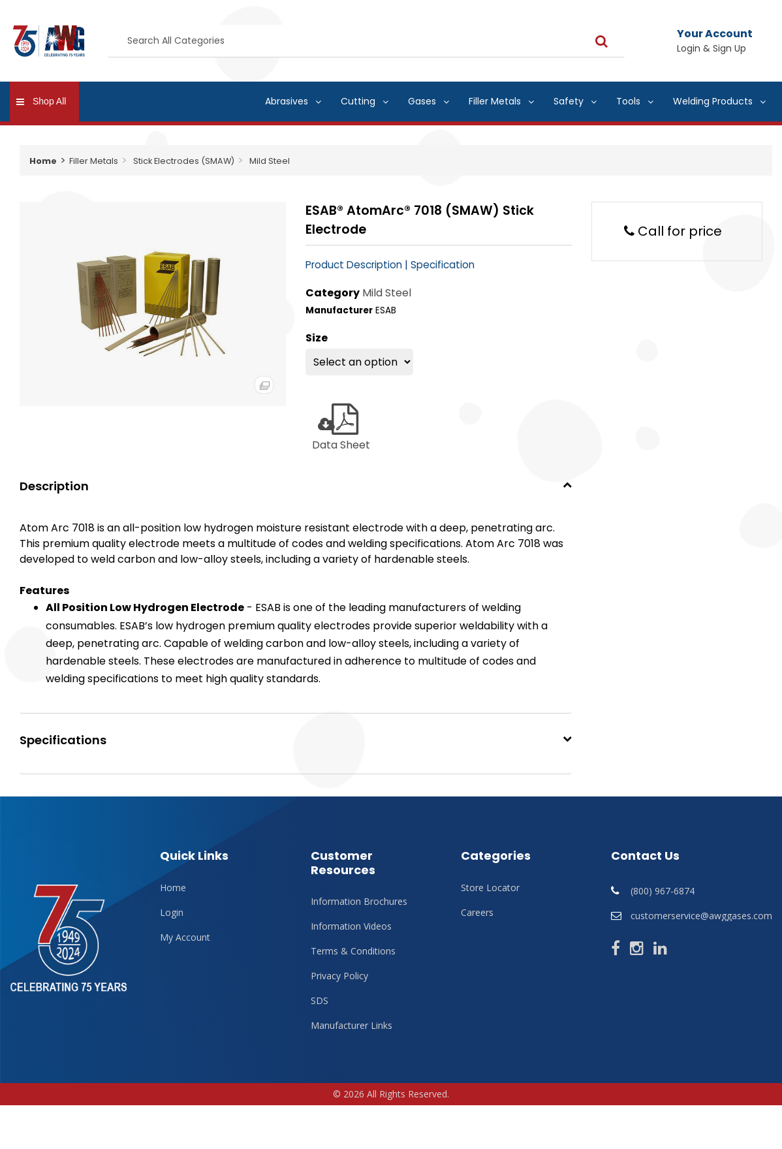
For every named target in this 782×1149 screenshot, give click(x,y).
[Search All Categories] (366, 41)
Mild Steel (269, 160)
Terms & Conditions (353, 951)
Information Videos (351, 926)
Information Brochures (359, 901)
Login (171, 912)
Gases (422, 101)
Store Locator (490, 888)
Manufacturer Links (351, 1025)
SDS (319, 1001)
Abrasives (286, 101)
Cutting (358, 101)
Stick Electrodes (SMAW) (183, 160)
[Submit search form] (601, 41)
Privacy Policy (339, 976)
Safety (569, 101)
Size (316, 338)
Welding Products (713, 101)
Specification (443, 265)
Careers (477, 912)
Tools (628, 101)
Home (43, 160)
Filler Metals (495, 101)
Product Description (353, 265)
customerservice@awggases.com (701, 915)
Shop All (49, 101)
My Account (185, 937)
